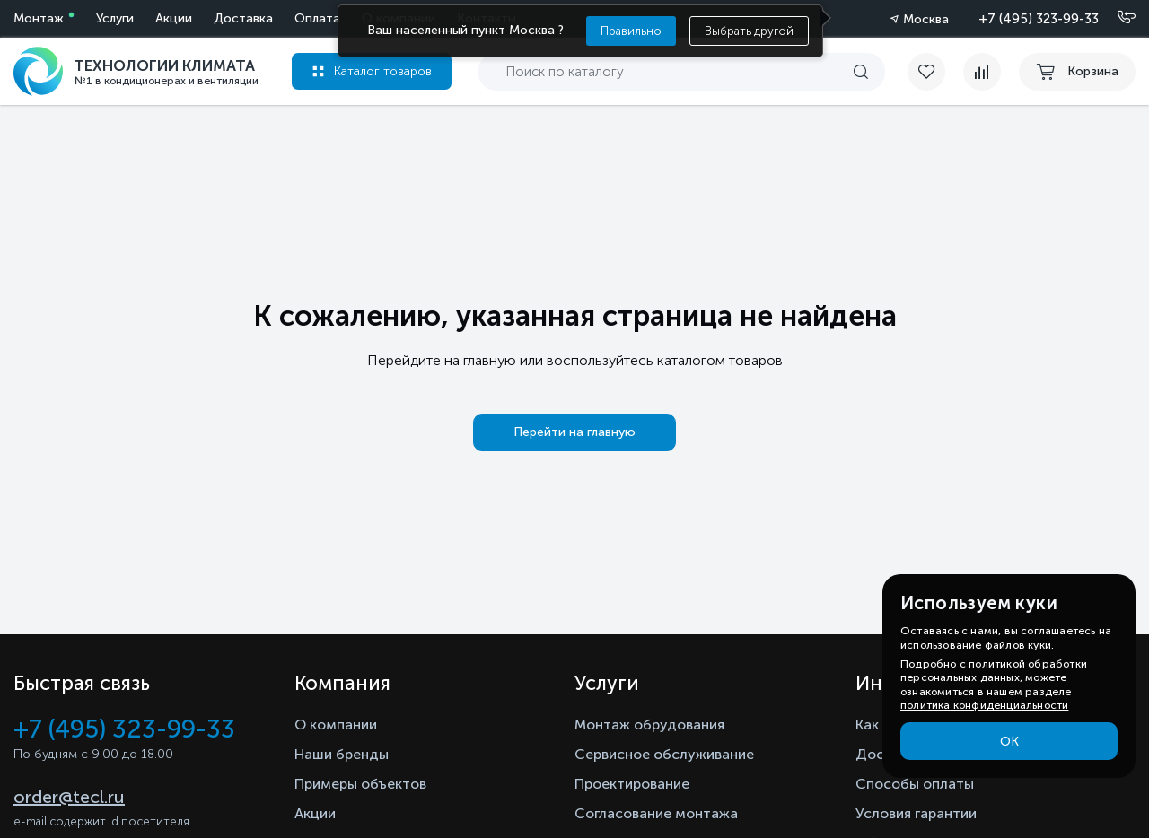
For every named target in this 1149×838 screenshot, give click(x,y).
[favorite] (935, 72)
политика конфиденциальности (984, 705)
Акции (173, 18)
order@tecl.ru (69, 796)
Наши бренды (341, 754)
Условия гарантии (916, 813)
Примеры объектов (360, 783)
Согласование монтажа (656, 813)
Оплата (317, 18)
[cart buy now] (1077, 72)
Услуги (115, 18)
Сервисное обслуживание (664, 754)
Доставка (243, 18)
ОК (1009, 741)
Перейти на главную (574, 432)
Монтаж (38, 18)
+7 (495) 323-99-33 (1038, 19)
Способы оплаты (914, 783)
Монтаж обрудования (649, 724)
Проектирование (631, 783)
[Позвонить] (1116, 18)
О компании (335, 724)
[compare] (982, 72)
